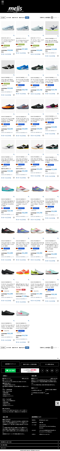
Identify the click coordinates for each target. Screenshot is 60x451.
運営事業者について (36, 417)
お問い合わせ (3, 448)
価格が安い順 (15, 17)
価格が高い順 (21, 17)
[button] (58, 17)
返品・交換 (5, 417)
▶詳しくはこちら (25, 378)
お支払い (5, 376)
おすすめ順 (8, 17)
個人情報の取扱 (4, 445)
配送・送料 (34, 376)
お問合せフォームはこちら (44, 434)
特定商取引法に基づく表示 (6, 442)
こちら (19, 427)
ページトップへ (58, 358)
